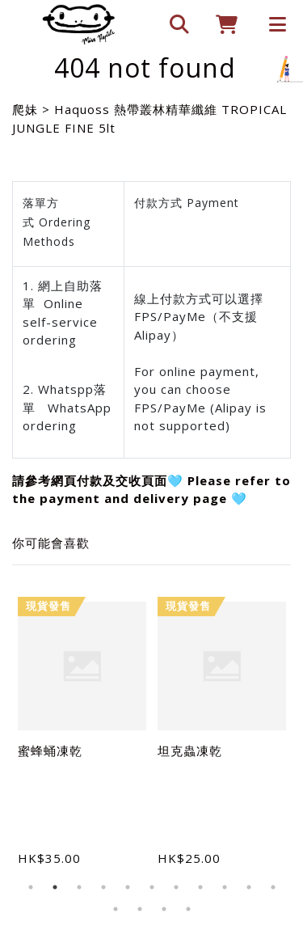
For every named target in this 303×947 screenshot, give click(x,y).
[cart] (220, 24)
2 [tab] (55, 887)
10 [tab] (249, 887)
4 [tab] (103, 887)
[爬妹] (79, 24)
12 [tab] (115, 909)
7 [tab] (176, 887)
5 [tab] (128, 887)
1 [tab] (31, 887)
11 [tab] (273, 887)
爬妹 (25, 109)
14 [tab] (164, 909)
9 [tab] (225, 887)
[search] (172, 24)
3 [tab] (79, 887)
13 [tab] (140, 909)
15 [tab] (188, 909)
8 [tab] (200, 887)
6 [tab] (152, 887)
